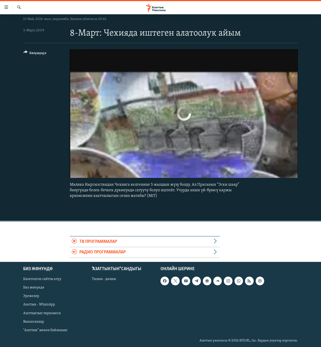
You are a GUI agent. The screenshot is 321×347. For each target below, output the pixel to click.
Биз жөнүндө (33, 287)
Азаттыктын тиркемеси (42, 313)
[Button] (34, 53)
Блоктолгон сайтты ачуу (42, 279)
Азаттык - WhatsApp (39, 304)
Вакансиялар (33, 321)
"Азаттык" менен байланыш (45, 330)
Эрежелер (31, 296)
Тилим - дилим (104, 279)
